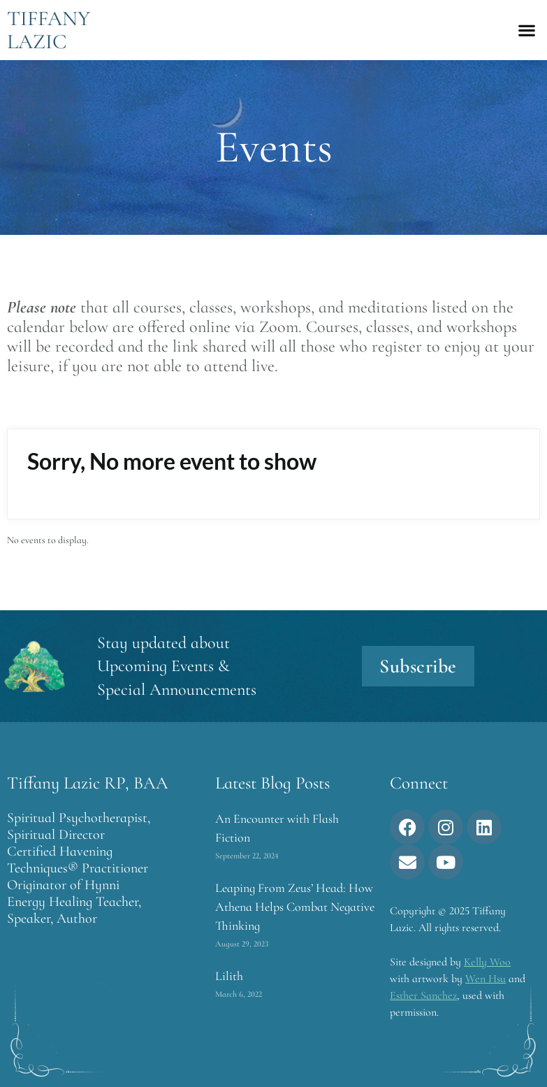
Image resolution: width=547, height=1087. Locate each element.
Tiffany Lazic (48, 30)
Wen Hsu (485, 979)
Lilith (229, 976)
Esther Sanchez (423, 995)
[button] (526, 30)
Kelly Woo (487, 962)
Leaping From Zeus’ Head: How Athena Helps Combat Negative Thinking (294, 906)
